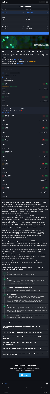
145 (47, 115)
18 (43, 97)
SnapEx (6, 83)
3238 (46, 163)
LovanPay (7, 187)
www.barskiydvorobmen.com (9, 116)
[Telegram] (47, 383)
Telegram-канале (18, 59)
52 (43, 187)
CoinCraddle (8, 175)
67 (43, 175)
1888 (46, 187)
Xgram (6, 127)
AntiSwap (5, 2)
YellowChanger (8, 151)
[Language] (42, 2)
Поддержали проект (31, 387)
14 (46, 83)
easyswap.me (7, 97)
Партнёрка (44, 387)
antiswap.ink (45, 392)
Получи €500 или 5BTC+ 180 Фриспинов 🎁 (12, 110)
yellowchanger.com (8, 152)
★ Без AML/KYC (5, 86)
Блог (39, 387)
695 (47, 97)
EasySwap (7, 96)
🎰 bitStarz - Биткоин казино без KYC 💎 (14, 108)
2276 (46, 175)
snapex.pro (6, 84)
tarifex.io (6, 140)
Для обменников (21, 387)
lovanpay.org (7, 188)
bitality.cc (6, 164)
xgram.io (6, 128)
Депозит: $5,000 (13, 86)
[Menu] (47, 2)
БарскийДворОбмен (9, 115)
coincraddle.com (7, 176)
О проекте (4, 387)
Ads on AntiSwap (5, 112)
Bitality (6, 163)
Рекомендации (19, 63)
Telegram (25, 375)
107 (43, 163)
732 (47, 127)
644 (47, 139)
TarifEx (6, 139)
